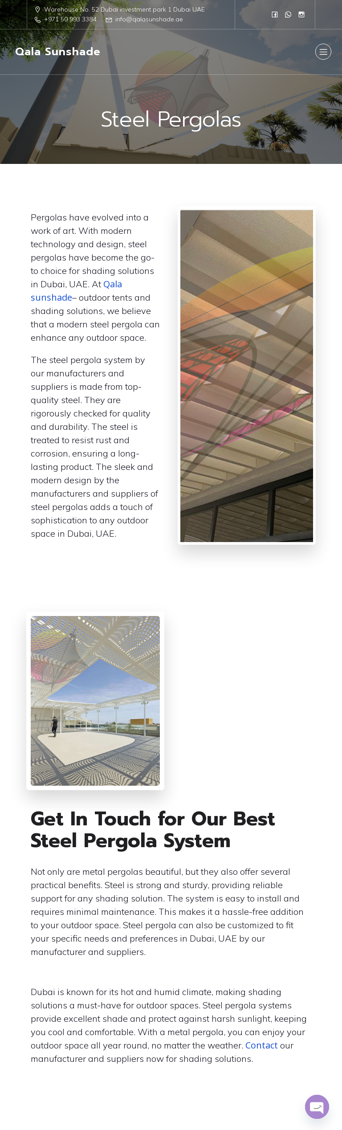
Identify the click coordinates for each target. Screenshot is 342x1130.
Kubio (271, 1096)
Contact (261, 1049)
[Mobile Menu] (323, 54)
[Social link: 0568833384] (288, 14)
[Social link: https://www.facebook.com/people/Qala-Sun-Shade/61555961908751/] (274, 14)
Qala (112, 288)
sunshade (51, 301)
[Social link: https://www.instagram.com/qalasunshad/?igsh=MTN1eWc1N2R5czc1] (301, 14)
